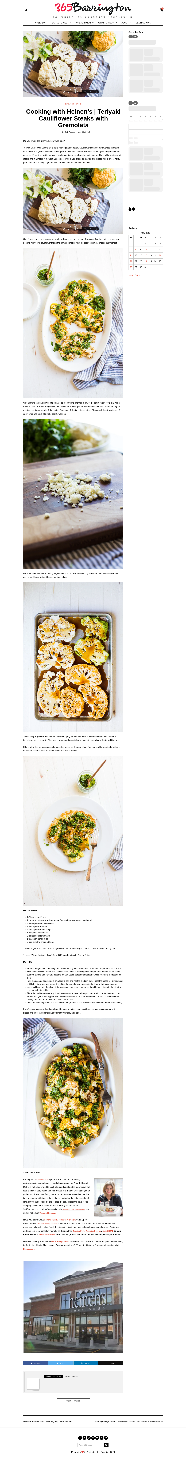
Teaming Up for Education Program (89, 1231)
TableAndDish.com (53, 1213)
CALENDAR (41, 23)
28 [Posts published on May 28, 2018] (131, 267)
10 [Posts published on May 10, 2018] (146, 249)
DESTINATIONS (143, 23)
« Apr (131, 275)
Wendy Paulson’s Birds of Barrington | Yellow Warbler (47, 1425)
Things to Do (77, 104)
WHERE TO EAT (83, 23)
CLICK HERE (112, 1231)
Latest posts (71, 1380)
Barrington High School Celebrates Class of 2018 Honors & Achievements (129, 1425)
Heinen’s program (62, 1220)
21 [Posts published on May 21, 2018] (131, 261)
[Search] (131, 36)
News (65, 104)
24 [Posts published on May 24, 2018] (146, 261)
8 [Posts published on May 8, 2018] (136, 249)
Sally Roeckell (70, 132)
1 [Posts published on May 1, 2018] (136, 243)
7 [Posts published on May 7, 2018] (131, 249)
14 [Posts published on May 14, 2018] (131, 255)
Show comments (73, 1405)
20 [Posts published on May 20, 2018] (160, 255)
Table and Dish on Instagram (75, 1209)
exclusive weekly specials (51, 1223)
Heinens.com (45, 1253)
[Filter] (135, 36)
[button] (106, 1449)
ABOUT (125, 23)
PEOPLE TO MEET (60, 23)
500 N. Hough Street (61, 1245)
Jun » (137, 275)
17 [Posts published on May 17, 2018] (146, 255)
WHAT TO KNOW (106, 23)
